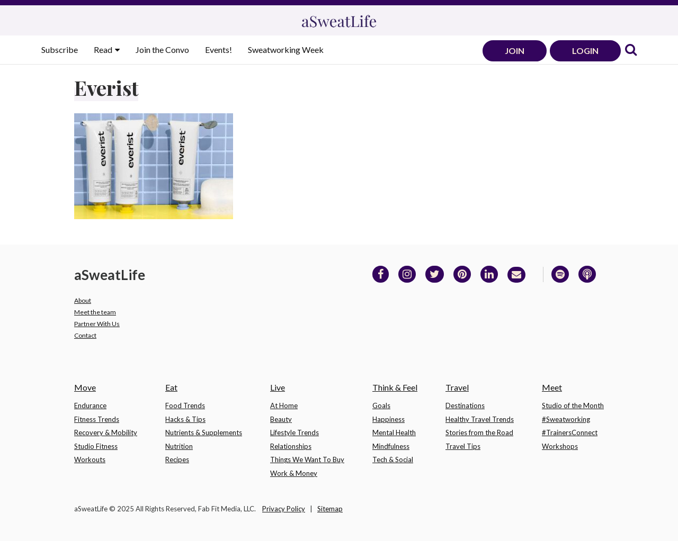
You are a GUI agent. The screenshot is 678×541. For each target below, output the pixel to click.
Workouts (89, 459)
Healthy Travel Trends (479, 419)
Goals (381, 405)
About (82, 300)
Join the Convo (162, 49)
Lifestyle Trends (294, 432)
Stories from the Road (479, 432)
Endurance (90, 405)
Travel (457, 387)
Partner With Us (97, 324)
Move (85, 387)
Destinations (465, 405)
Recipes (177, 459)
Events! (218, 49)
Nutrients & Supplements (203, 432)
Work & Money (293, 473)
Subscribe (59, 49)
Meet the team (95, 312)
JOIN (514, 51)
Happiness (388, 419)
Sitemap (330, 508)
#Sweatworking (566, 419)
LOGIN (585, 51)
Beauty (281, 419)
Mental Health (394, 432)
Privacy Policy (283, 508)
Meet (552, 387)
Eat (171, 387)
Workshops (560, 446)
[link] (631, 51)
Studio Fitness (96, 446)
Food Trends (185, 405)
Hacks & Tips (185, 419)
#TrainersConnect (569, 432)
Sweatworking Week (286, 49)
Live (277, 387)
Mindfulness (390, 446)
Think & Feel (394, 387)
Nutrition (179, 446)
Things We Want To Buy (307, 459)
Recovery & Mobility (105, 432)
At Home (284, 405)
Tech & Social (392, 459)
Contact (85, 335)
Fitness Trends (96, 419)
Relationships (290, 446)
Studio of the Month (573, 405)
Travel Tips (462, 446)
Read (104, 49)
